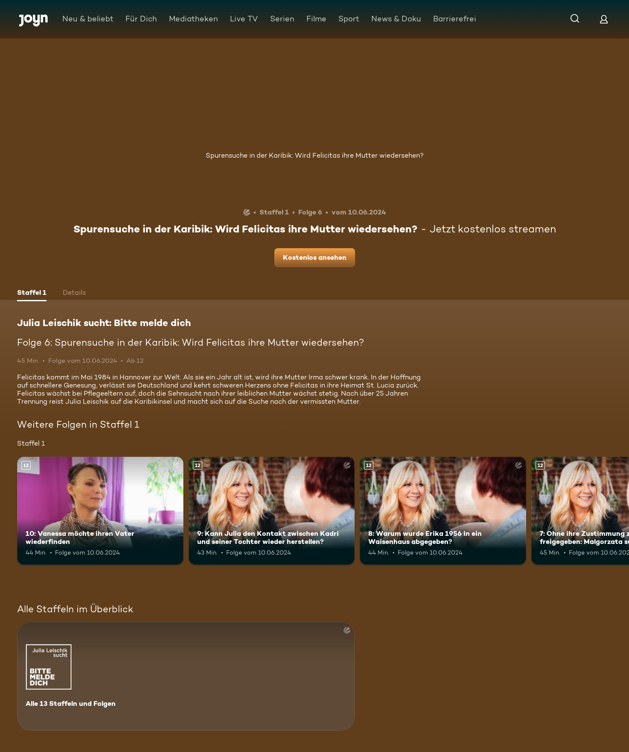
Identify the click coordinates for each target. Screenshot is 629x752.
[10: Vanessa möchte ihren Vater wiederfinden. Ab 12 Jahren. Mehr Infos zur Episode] (100, 511)
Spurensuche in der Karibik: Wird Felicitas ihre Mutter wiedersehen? (315, 155)
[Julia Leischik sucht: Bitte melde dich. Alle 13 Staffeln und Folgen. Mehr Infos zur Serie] (186, 676)
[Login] (603, 19)
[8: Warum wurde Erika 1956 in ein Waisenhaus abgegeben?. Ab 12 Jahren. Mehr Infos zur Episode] (443, 511)
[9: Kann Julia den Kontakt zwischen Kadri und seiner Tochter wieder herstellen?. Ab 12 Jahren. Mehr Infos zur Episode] (272, 511)
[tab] (31, 293)
